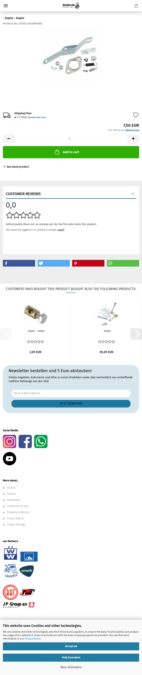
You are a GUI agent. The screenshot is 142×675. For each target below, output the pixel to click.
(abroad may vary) (37, 117)
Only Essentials (71, 657)
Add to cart (66, 152)
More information (71, 667)
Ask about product (18, 166)
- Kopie (106, 331)
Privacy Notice (33, 638)
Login (60, 229)
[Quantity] (71, 139)
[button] (8, 139)
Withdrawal (13, 500)
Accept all (71, 646)
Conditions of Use (17, 506)
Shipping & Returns (18, 512)
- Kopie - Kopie (35, 331)
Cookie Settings (16, 524)
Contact (11, 494)
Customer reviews (23, 194)
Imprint (11, 487)
